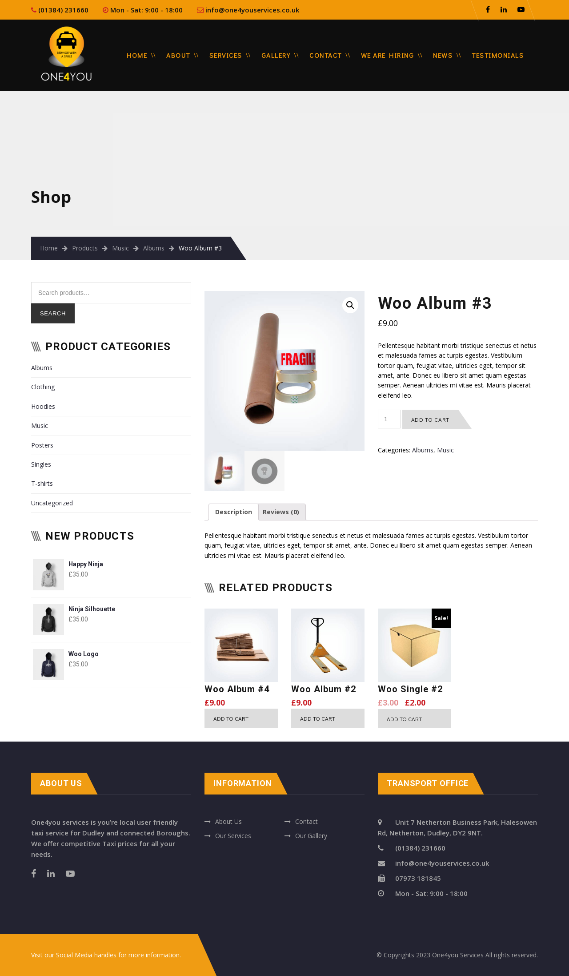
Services (225, 55)
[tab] (233, 512)
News (443, 55)
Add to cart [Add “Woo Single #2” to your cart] (404, 718)
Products (85, 248)
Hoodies (43, 406)
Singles (41, 464)
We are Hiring (387, 55)
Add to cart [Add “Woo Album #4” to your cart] (230, 718)
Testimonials (498, 55)
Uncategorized (52, 503)
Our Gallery (311, 835)
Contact (325, 55)
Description (233, 512)
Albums (153, 248)
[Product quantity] (389, 419)
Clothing (43, 387)
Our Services (233, 835)
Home (137, 55)
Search (53, 313)
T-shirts (42, 483)
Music (120, 248)
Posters (42, 445)
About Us (228, 821)
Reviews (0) (281, 512)
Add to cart (430, 419)
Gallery (276, 55)
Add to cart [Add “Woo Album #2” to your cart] (317, 718)
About (178, 55)
